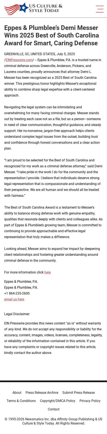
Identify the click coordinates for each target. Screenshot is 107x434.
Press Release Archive (42, 393)
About (16, 393)
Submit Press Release (78, 393)
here (47, 272)
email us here (14, 299)
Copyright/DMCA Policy (57, 401)
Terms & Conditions (21, 401)
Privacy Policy (90, 401)
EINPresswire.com (19, 60)
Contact (53, 409)
